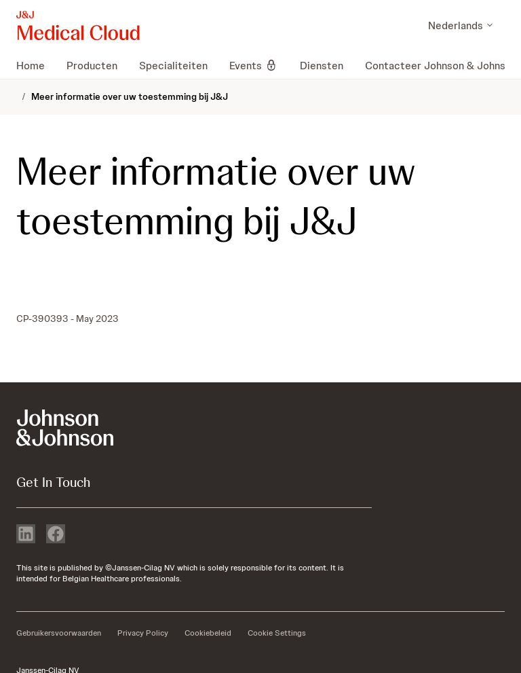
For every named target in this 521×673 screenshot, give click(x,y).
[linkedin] (25, 535)
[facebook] (55, 535)
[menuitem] (36, 65)
